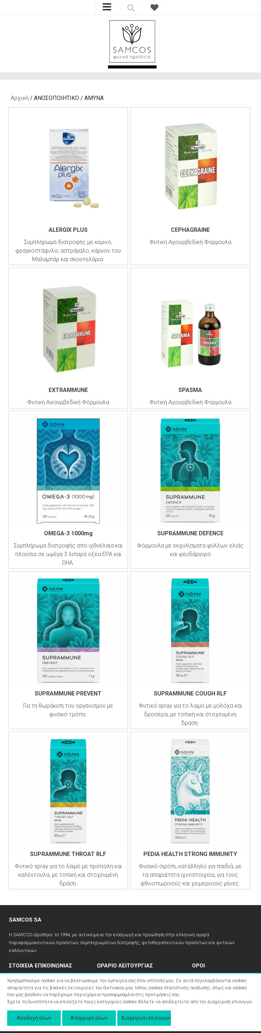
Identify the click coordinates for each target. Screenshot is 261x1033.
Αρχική (20, 98)
